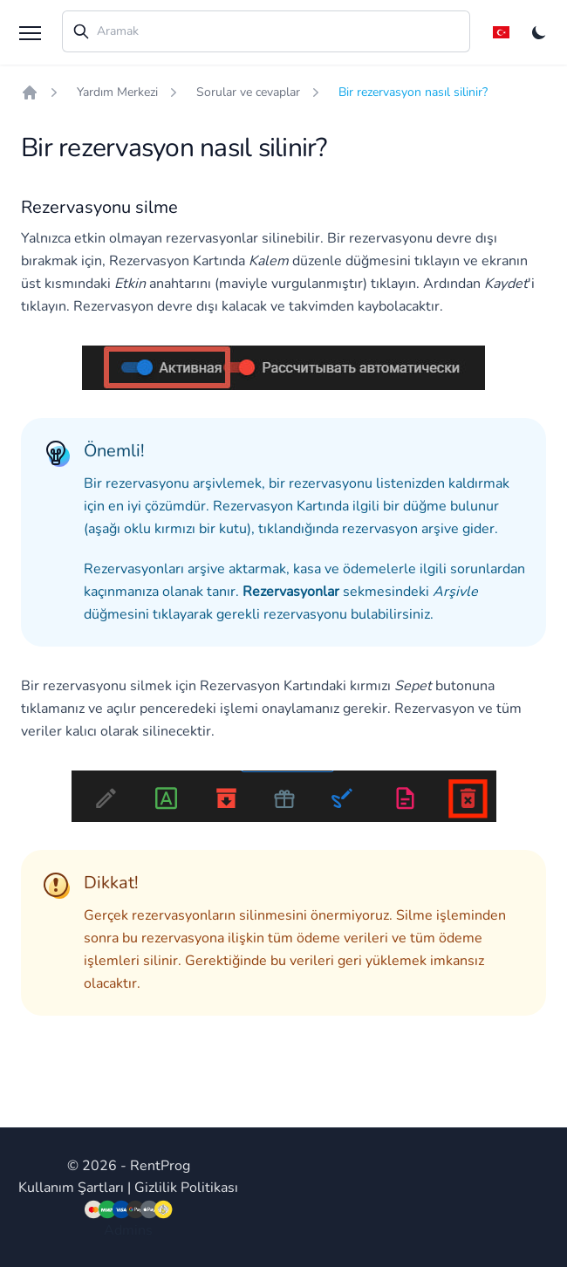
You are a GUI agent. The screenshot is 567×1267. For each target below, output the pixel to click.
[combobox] (266, 31)
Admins (128, 1230)
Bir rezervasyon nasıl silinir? (413, 92)
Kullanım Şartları (71, 1187)
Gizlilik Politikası (186, 1187)
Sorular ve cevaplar (248, 92)
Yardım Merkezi (117, 92)
